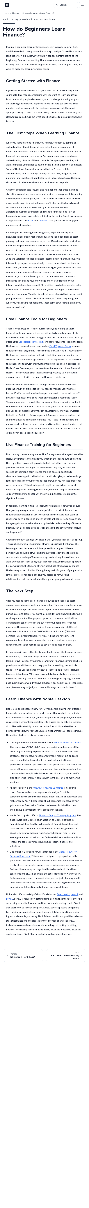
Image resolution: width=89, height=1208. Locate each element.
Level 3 (9, 899)
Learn (6, 13)
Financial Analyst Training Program (57, 815)
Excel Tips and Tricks (60, 346)
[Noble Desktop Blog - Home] (7, 5)
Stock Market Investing (31, 342)
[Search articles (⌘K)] (66, 5)
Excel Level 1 (63, 894)
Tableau (42, 220)
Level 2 (74, 894)
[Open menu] (82, 5)
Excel (31, 220)
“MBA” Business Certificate (67, 742)
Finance (15, 13)
